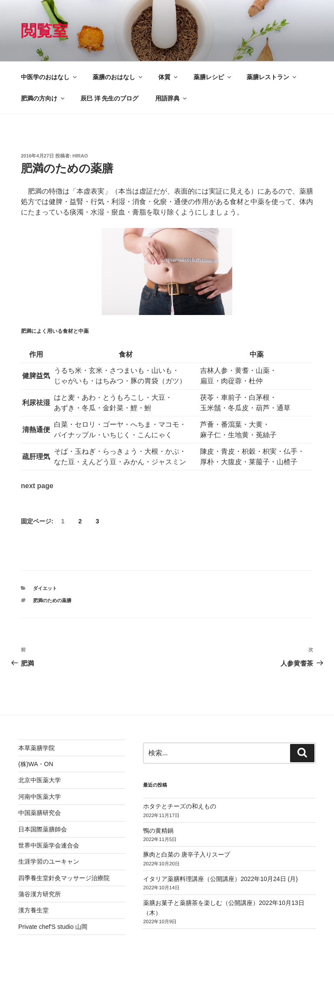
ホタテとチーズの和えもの (179, 806)
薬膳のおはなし (118, 77)
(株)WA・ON (35, 764)
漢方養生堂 (33, 910)
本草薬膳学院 (36, 747)
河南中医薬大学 (39, 796)
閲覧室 (44, 31)
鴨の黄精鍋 (158, 830)
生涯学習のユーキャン (48, 861)
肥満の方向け (43, 98)
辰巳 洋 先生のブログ (109, 98)
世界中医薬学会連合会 (48, 845)
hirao (80, 155)
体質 (168, 77)
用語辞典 (171, 98)
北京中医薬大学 (39, 780)
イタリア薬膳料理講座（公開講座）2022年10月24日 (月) (220, 878)
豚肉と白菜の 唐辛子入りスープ (186, 854)
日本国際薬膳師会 (42, 829)
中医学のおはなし (49, 77)
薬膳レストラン (272, 77)
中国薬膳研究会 (39, 812)
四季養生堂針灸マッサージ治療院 (64, 877)
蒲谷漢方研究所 (39, 894)
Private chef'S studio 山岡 (52, 926)
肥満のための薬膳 (52, 600)
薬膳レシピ (213, 77)
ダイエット (45, 588)
